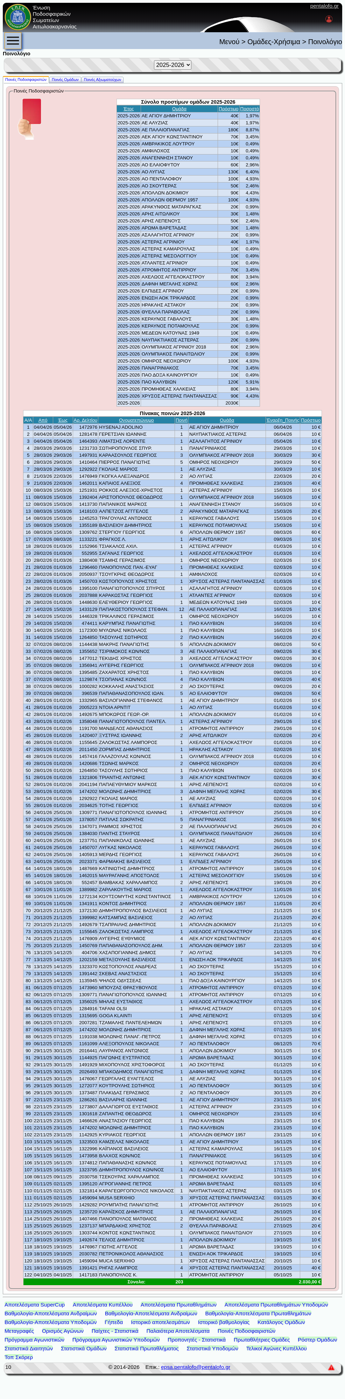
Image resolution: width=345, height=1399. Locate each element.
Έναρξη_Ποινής (283, 420)
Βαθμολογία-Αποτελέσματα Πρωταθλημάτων (258, 1313)
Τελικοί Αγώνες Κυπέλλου (276, 1348)
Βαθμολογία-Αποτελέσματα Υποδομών (51, 1322)
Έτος (129, 108)
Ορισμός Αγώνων (63, 1331)
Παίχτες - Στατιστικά (115, 1331)
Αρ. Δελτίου (86, 420)
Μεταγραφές (19, 1331)
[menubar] (13, 41)
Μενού (229, 42)
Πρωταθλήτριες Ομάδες (262, 1340)
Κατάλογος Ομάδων (281, 1322)
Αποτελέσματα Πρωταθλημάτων (179, 1305)
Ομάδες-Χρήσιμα (273, 42)
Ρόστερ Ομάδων (317, 1340)
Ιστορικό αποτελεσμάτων (160, 1322)
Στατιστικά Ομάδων (84, 1348)
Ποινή (182, 420)
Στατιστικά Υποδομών (212, 1348)
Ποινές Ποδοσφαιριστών (246, 1331)
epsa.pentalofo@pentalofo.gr (195, 1367)
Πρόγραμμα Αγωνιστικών (34, 1340)
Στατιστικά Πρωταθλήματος (146, 1348)
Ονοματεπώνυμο (136, 420)
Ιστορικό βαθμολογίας (224, 1322)
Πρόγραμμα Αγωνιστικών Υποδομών (116, 1340)
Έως (63, 420)
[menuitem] (13, 41)
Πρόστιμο (228, 108)
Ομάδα (179, 108)
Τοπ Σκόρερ (19, 1357)
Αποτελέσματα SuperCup (35, 1305)
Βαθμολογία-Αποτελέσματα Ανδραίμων (51, 1313)
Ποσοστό (249, 108)
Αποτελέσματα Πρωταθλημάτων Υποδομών (276, 1305)
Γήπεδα (114, 1322)
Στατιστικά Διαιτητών (29, 1348)
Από (43, 420)
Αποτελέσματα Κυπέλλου (103, 1305)
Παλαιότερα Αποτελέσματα (178, 1331)
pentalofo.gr (324, 6)
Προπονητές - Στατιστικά (197, 1340)
